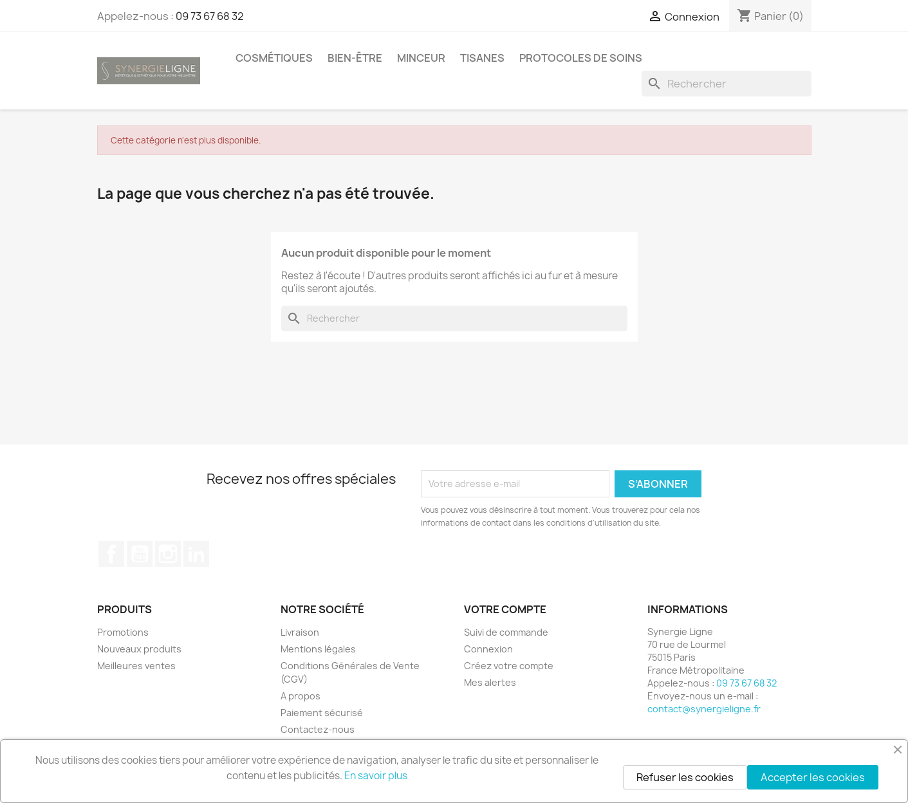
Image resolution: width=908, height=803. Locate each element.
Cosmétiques (274, 58)
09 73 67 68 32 (210, 16)
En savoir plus (375, 775)
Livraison (300, 632)
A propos (300, 696)
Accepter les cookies (813, 777)
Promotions (123, 632)
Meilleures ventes (136, 666)
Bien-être (355, 58)
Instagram (168, 554)
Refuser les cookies (685, 777)
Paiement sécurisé (322, 712)
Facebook (111, 554)
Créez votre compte (508, 666)
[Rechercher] (726, 84)
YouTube (140, 554)
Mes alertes (490, 682)
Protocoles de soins (580, 58)
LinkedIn (196, 554)
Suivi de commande (506, 632)
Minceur (421, 58)
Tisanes (482, 58)
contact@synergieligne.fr (704, 709)
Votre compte (505, 609)
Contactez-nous (318, 729)
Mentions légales (318, 649)
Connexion (488, 649)
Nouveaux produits (139, 649)
